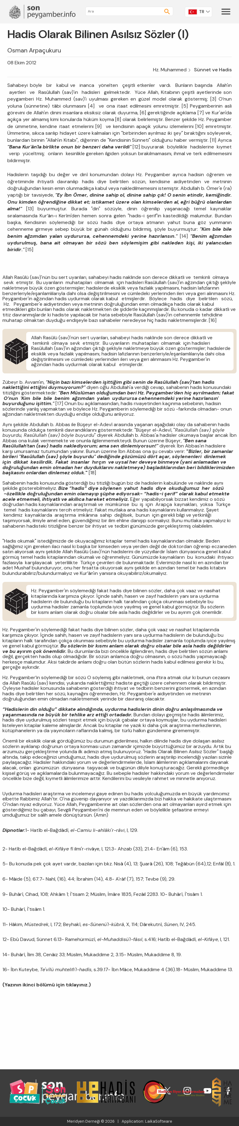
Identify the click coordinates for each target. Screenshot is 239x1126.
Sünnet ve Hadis (213, 69)
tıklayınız (76, 985)
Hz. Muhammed (170, 69)
